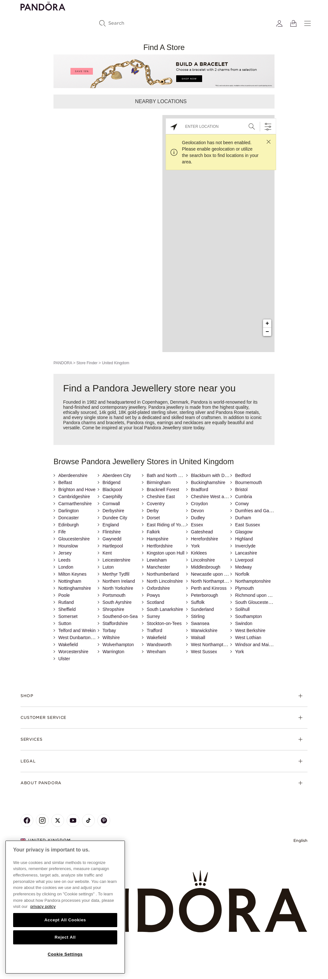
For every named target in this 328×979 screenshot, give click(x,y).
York (195, 545)
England (110, 524)
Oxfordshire (158, 588)
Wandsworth (159, 644)
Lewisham (157, 560)
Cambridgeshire (74, 496)
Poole (64, 595)
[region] (65, 907)
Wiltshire (111, 637)
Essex (197, 524)
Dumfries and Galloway (258, 510)
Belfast (65, 482)
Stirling (198, 616)
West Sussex (204, 651)
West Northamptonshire (214, 644)
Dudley (198, 517)
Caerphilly (112, 496)
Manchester (158, 567)
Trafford (154, 630)
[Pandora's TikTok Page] (88, 820)
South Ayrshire (117, 602)
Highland (244, 538)
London (65, 567)
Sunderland (202, 609)
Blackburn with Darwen (214, 475)
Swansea (200, 623)
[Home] (164, 901)
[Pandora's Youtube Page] (73, 820)
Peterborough (204, 595)
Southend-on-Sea (120, 616)
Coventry (156, 503)
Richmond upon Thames (259, 595)
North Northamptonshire (215, 581)
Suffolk (198, 602)
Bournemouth (248, 482)
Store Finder (86, 363)
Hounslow (68, 545)
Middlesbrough (205, 567)
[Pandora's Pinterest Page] (103, 820)
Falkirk (153, 531)
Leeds (64, 560)
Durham (243, 517)
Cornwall (111, 503)
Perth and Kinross (208, 588)
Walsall (198, 637)
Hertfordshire (160, 545)
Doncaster (68, 517)
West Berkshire (250, 630)
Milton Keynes (72, 574)
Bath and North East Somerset (177, 475)
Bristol (241, 489)
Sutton (64, 623)
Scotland (155, 602)
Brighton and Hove (76, 489)
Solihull (242, 609)
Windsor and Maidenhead (260, 644)
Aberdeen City (116, 475)
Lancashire (246, 552)
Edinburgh (68, 524)
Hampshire (157, 538)
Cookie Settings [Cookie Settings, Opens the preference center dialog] (65, 954)
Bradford (199, 489)
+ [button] (267, 323)
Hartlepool (112, 545)
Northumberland (163, 574)
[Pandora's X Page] (57, 820)
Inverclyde (245, 545)
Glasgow (243, 531)
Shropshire (113, 609)
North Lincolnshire (165, 581)
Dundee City (114, 517)
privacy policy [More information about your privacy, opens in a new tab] (43, 906)
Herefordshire (204, 538)
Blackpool (112, 489)
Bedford (243, 475)
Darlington (68, 510)
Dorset (153, 517)
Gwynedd (111, 538)
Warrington (113, 651)
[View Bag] (293, 23)
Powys (153, 595)
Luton (108, 567)
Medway (243, 567)
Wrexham (156, 651)
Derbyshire (113, 510)
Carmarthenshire (75, 503)
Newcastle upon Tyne (212, 574)
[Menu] (307, 23)
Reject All (65, 937)
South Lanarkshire (165, 609)
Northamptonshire (253, 581)
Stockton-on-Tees (164, 623)
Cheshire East (161, 496)
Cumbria (243, 496)
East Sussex (247, 524)
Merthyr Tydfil (115, 574)
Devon (197, 510)
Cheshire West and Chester (218, 496)
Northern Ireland (118, 581)
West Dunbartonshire (79, 637)
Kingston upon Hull (165, 552)
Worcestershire (73, 651)
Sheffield (67, 609)
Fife (62, 531)
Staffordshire (115, 623)
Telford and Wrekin (76, 630)
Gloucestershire (74, 538)
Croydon (199, 503)
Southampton (248, 616)
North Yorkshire (117, 588)
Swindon (243, 623)
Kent (107, 552)
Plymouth (244, 588)
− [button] (267, 332)
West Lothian (248, 637)
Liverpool (244, 560)
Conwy (242, 503)
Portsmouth (114, 595)
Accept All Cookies (65, 919)
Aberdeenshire (72, 475)
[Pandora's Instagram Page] (42, 820)
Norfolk (242, 574)
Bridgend (111, 482)
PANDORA (62, 363)
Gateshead (202, 531)
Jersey (64, 552)
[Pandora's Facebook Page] (26, 820)
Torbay (109, 630)
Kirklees (199, 552)
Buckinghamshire (208, 482)
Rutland (66, 602)
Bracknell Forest (163, 489)
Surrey (153, 616)
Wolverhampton (118, 644)
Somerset (68, 616)
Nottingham (69, 581)
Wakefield (156, 637)
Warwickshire (204, 630)
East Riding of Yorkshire (170, 524)
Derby (153, 510)
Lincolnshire (203, 560)
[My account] (279, 23)
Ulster (64, 658)
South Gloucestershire (257, 602)
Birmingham (159, 482)
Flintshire (111, 531)
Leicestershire (116, 560)
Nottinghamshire (74, 588)
